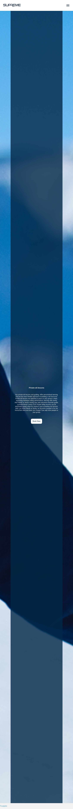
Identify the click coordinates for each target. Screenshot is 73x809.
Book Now (36, 421)
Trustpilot (3, 806)
